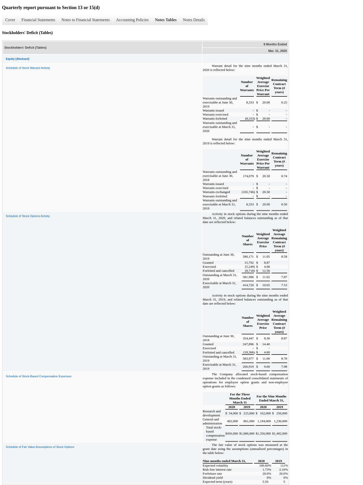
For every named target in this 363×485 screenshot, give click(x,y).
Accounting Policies (132, 20)
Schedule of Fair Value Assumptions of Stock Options (40, 446)
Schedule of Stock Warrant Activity (28, 67)
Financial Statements (38, 20)
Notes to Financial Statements (86, 20)
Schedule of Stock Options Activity (28, 216)
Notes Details (194, 20)
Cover (10, 20)
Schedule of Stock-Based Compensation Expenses (38, 376)
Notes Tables (166, 20)
